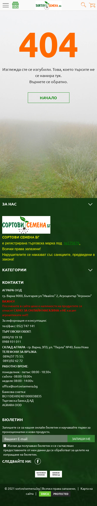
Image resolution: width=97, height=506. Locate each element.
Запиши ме (81, 439)
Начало (48, 97)
